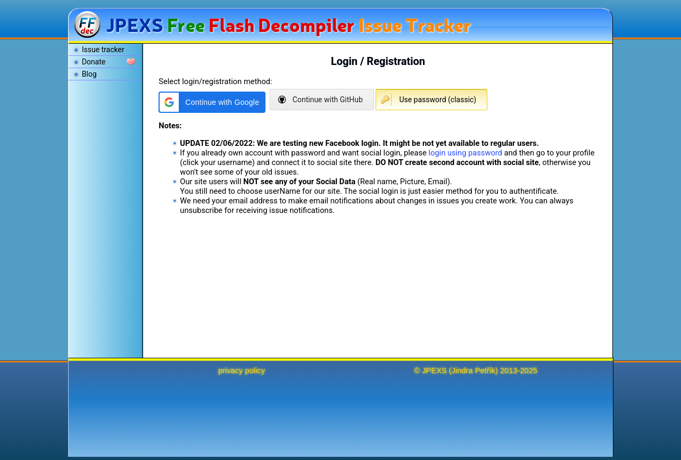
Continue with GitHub (328, 99)
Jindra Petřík (473, 370)
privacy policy (241, 370)
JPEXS (434, 370)
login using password (465, 153)
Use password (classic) (437, 99)
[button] (212, 102)
